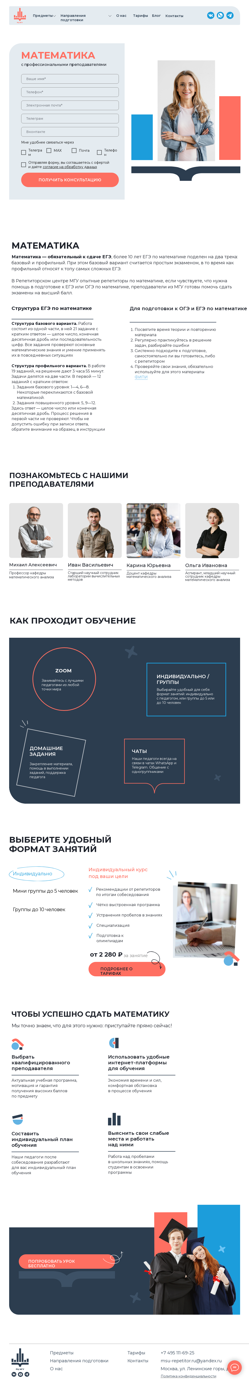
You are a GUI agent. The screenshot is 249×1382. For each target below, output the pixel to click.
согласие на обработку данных (70, 167)
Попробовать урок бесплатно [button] (51, 1263)
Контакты (138, 1360)
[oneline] (70, 118)
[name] (70, 79)
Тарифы (136, 1353)
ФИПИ (141, 377)
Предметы (62, 1353)
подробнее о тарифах (116, 971)
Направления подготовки (79, 1360)
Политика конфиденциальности (188, 1376)
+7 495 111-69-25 (177, 1353)
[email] (70, 105)
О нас (56, 1368)
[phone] (70, 92)
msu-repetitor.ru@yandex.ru (191, 1360)
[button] (113, 1257)
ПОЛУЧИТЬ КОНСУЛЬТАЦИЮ (69, 180)
